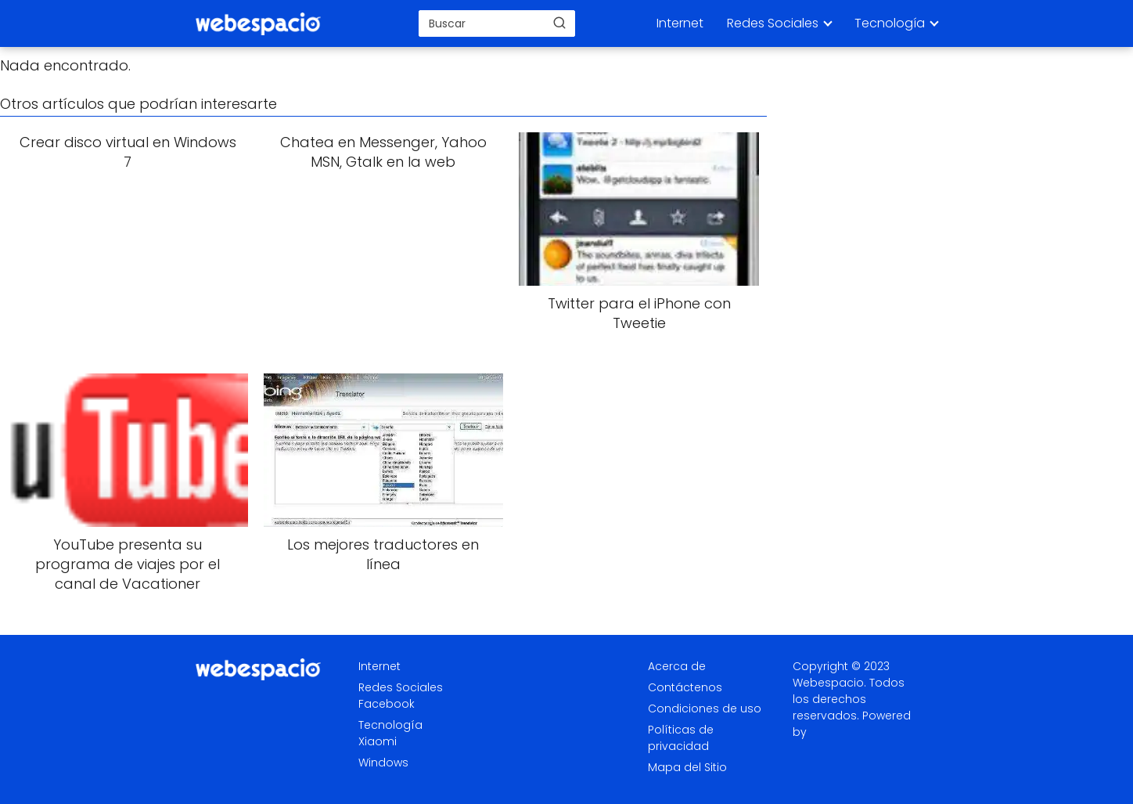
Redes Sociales (772, 23)
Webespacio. (829, 682)
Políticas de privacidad (681, 738)
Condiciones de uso (704, 708)
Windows (383, 762)
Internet (679, 23)
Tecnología (889, 23)
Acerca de (677, 666)
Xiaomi (377, 741)
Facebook (386, 704)
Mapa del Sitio (687, 767)
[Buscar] (559, 22)
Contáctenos (685, 687)
